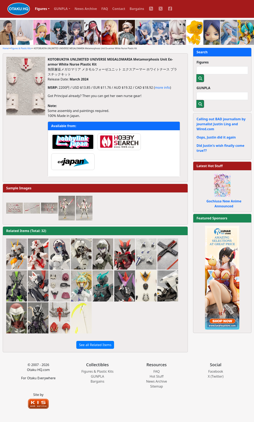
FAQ (104, 8)
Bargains (137, 8)
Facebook (215, 371)
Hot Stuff (157, 376)
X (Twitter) (216, 376)
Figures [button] (41, 8)
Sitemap (156, 386)
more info (162, 87)
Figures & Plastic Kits (21, 48)
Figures (203, 62)
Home (6, 48)
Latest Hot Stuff (210, 166)
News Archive (86, 8)
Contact (118, 8)
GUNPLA (203, 88)
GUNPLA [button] (61, 8)
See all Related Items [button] (95, 345)
